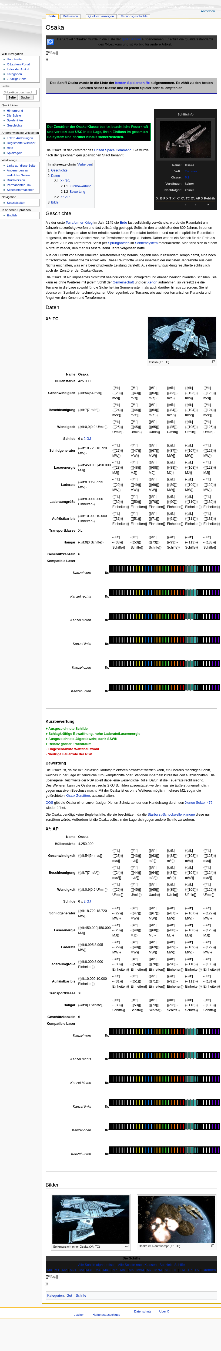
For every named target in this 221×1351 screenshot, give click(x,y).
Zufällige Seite (16, 78)
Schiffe (81, 1295)
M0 (49, 1270)
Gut (69, 1295)
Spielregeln (14, 153)
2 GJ (87, 439)
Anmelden (208, 11)
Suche (6, 86)
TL (175, 1270)
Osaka (83, 374)
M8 (167, 1270)
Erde (123, 222)
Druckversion (16, 180)
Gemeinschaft (123, 282)
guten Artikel (131, 39)
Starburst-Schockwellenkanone (171, 814)
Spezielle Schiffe (172, 1265)
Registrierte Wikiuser (21, 143)
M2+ (73, 1270)
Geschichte (14, 125)
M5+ (123, 1270)
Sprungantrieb (118, 243)
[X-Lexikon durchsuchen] (20, 92)
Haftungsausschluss (106, 1314)
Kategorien (55, 1295)
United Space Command (112, 150)
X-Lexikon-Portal (18, 64)
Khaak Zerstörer (78, 796)
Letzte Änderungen (20, 138)
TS (197, 1270)
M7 (149, 1270)
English (12, 215)
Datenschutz (142, 1311)
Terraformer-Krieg (79, 222)
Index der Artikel (18, 69)
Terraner (191, 171)
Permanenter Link (19, 185)
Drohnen (209, 1270)
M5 (115, 1270)
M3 (81, 1270)
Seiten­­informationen (20, 189)
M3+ (89, 1270)
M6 (131, 1270)
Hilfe (10, 147)
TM (182, 1270)
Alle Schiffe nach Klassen (137, 1265)
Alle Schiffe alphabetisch (96, 1265)
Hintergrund (15, 110)
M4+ (106, 1270)
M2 (187, 177)
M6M (140, 1270)
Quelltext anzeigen (101, 16)
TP (189, 1270)
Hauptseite (14, 59)
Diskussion (70, 16)
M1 (57, 1270)
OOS (49, 803)
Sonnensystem (146, 243)
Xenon (152, 282)
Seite (52, 16)
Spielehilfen (15, 120)
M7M (158, 1270)
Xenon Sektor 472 (199, 803)
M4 (98, 1270)
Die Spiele (14, 115)
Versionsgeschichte (134, 16)
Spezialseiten (16, 202)
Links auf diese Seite (21, 165)
